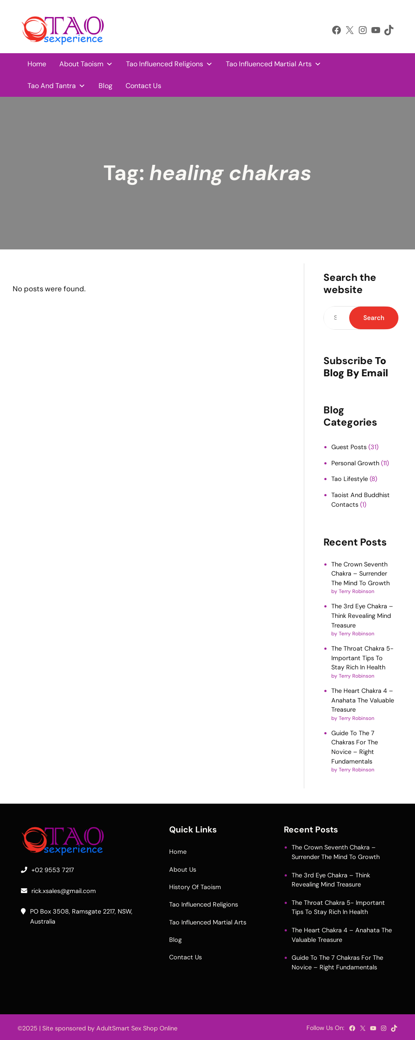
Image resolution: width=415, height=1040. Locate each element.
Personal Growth (355, 463)
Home (36, 63)
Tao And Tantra (56, 86)
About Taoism (86, 64)
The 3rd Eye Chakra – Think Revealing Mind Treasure (362, 615)
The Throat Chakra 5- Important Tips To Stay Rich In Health (362, 657)
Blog (105, 85)
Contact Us (143, 85)
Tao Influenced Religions (169, 64)
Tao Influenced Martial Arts (273, 64)
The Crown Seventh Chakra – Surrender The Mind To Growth (360, 573)
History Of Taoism (195, 887)
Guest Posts (349, 447)
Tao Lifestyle (349, 479)
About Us (182, 869)
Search (373, 318)
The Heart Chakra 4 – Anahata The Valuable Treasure (362, 700)
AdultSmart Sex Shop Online (136, 1028)
